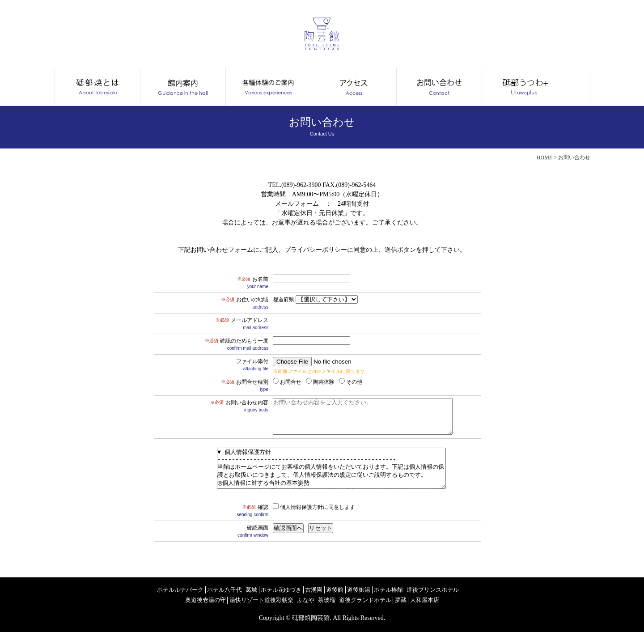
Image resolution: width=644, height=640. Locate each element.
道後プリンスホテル (452, 597)
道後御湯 (372, 597)
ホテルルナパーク (182, 597)
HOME (544, 157)
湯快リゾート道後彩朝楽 (267, 608)
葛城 (258, 597)
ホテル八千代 (229, 597)
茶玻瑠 (336, 608)
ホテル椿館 (404, 597)
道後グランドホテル (378, 608)
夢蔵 (416, 608)
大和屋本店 (441, 608)
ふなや (314, 608)
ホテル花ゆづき (290, 597)
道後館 (347, 597)
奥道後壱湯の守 (207, 608)
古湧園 (324, 597)
